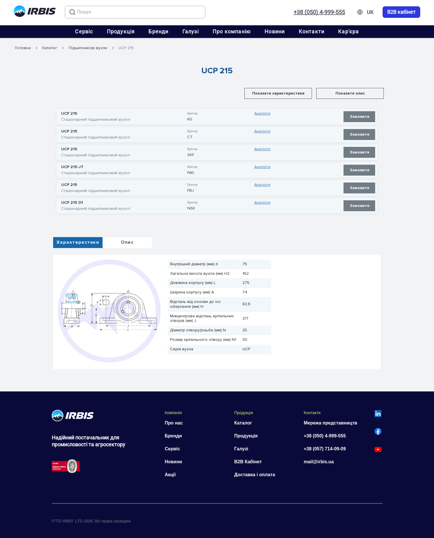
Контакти (312, 31)
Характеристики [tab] (78, 242)
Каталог (49, 48)
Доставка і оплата (254, 474)
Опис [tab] (127, 242)
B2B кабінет (401, 12)
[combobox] (135, 12)
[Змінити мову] (370, 12)
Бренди (158, 31)
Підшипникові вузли (88, 48)
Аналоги (262, 113)
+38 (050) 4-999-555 (319, 12)
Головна (23, 48)
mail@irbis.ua (319, 461)
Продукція (121, 31)
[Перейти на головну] (35, 12)
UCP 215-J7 (72, 167)
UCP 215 (126, 48)
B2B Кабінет (248, 461)
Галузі (190, 31)
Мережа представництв (330, 422)
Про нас (174, 422)
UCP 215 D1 (72, 202)
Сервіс (84, 31)
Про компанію (232, 31)
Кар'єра (348, 31)
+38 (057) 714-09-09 (325, 448)
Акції (170, 474)
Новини (275, 31)
